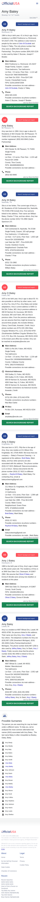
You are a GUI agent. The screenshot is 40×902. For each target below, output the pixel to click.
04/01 (11, 882)
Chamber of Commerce (9, 871)
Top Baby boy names (8, 890)
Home (3, 857)
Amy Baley (7, 777)
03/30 (7, 884)
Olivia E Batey (24, 574)
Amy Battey (7, 787)
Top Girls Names (6, 895)
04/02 (7, 882)
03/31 (3, 884)
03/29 (11, 884)
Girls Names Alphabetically (10, 893)
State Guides (5, 867)
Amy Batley (7, 766)
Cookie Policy (24, 865)
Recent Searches (7, 880)
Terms (22, 857)
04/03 (3, 882)
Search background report (20, 106)
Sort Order (33, 17)
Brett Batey (26, 458)
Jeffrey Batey (16, 648)
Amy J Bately (26, 635)
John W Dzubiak (25, 43)
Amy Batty (7, 763)
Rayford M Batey (16, 474)
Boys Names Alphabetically (10, 897)
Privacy (22, 861)
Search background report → (27, 24)
